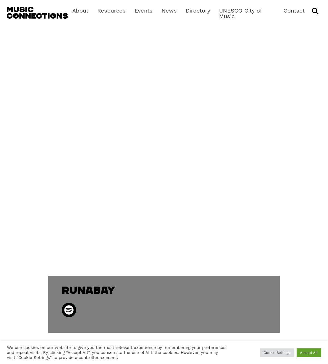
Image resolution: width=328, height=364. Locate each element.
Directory (198, 10)
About (80, 10)
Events (144, 10)
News (169, 10)
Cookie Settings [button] (277, 353)
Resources (111, 10)
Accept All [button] (309, 353)
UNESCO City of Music (240, 13)
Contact (294, 10)
